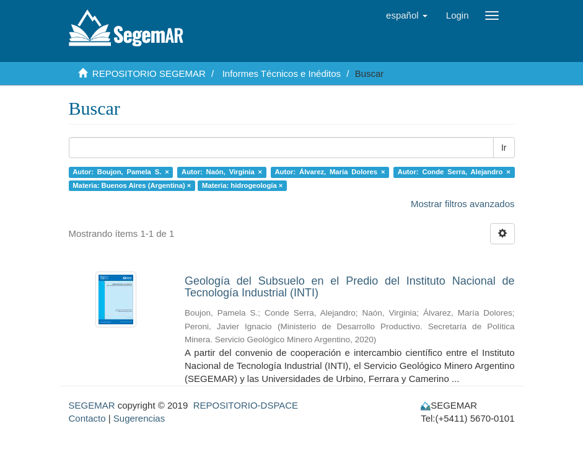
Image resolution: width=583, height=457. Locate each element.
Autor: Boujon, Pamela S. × (120, 171)
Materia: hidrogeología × (242, 185)
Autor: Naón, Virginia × (222, 171)
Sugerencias (139, 418)
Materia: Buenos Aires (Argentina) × (131, 185)
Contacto (87, 418)
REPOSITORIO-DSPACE (245, 405)
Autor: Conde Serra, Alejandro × (454, 171)
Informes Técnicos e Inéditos (281, 73)
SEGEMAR (92, 405)
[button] (407, 15)
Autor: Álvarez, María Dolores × (329, 171)
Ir (504, 148)
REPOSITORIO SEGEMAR (149, 73)
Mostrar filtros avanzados (463, 203)
